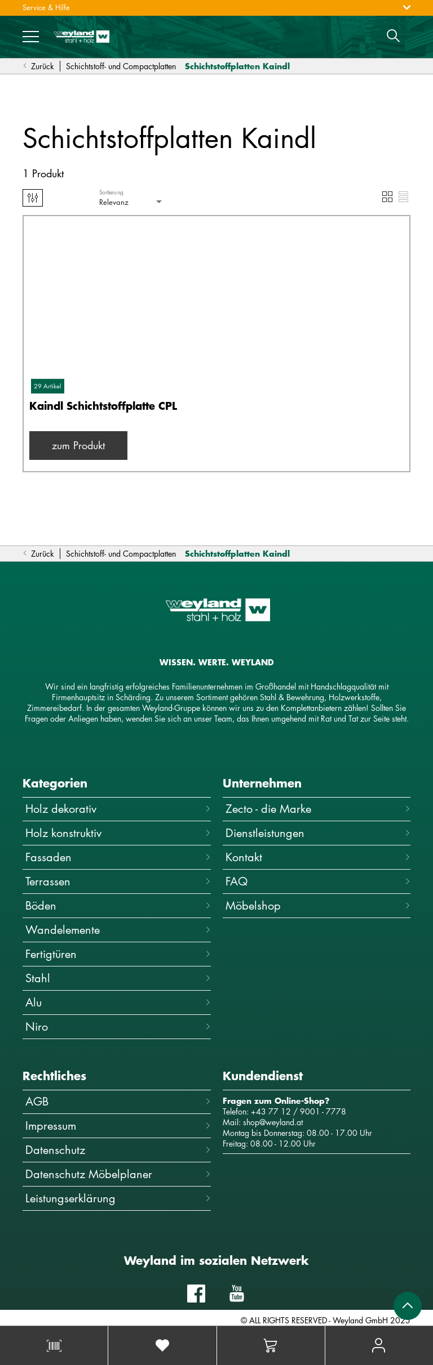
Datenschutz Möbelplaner (118, 1173)
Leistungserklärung (118, 1198)
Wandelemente (118, 929)
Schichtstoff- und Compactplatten (121, 66)
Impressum (118, 1125)
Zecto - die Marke (318, 808)
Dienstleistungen (318, 832)
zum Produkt (78, 445)
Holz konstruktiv (118, 832)
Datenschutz (118, 1149)
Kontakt (318, 857)
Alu (118, 1002)
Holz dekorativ (118, 808)
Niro (118, 1026)
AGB (118, 1101)
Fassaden (118, 857)
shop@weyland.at (273, 1122)
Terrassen (118, 881)
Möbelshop (318, 905)
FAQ (318, 881)
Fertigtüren (118, 953)
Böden (118, 905)
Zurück (38, 66)
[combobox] (131, 202)
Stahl (118, 978)
